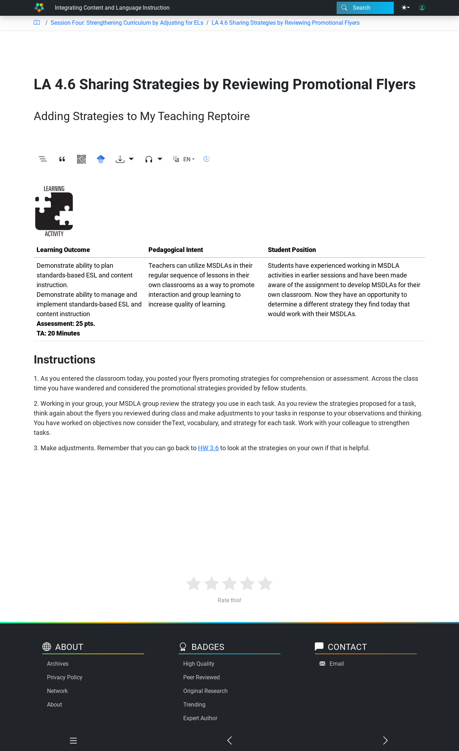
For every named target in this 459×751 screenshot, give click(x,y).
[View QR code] (81, 159)
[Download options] (124, 159)
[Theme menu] (406, 8)
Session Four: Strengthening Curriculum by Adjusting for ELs (127, 22)
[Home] (39, 8)
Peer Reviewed (201, 677)
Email (337, 663)
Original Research (205, 691)
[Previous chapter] (230, 741)
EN (186, 159)
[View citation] (62, 159)
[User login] (422, 8)
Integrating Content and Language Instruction (112, 7)
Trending (194, 704)
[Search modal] (365, 8)
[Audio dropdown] (153, 159)
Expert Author (200, 718)
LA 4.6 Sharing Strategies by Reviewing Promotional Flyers (286, 22)
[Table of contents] (36, 23)
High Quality (198, 663)
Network (57, 691)
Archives (57, 663)
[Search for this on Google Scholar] (101, 159)
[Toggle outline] (43, 159)
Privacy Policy (64, 677)
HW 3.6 (208, 448)
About (54, 704)
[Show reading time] (206, 159)
